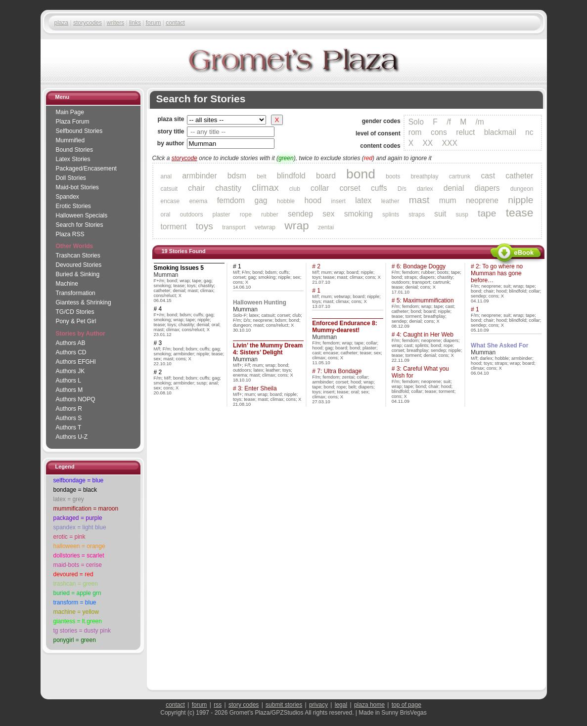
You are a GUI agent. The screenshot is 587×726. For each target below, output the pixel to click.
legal (341, 704)
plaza (61, 22)
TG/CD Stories (75, 311)
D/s (402, 188)
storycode (184, 158)
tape (487, 213)
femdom (231, 200)
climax (265, 187)
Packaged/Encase (86, 168)
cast (488, 175)
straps (416, 214)
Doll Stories (71, 177)
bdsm (236, 175)
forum (153, 22)
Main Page (70, 112)
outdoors (191, 214)
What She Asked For (499, 345)
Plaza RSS (70, 234)
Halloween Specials (82, 215)
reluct (465, 132)
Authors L (68, 380)
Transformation (75, 293)
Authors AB (71, 343)
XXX (449, 143)
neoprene (482, 200)
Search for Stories (79, 224)
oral (166, 214)
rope (246, 214)
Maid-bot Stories (77, 187)
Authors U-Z (72, 436)
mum (447, 200)
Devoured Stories (79, 264)
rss (218, 704)
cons (439, 132)
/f (449, 122)
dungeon (522, 188)
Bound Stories (74, 149)
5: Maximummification (425, 300)
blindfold (291, 175)
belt (261, 176)
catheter (519, 175)
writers (115, 22)
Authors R (69, 408)
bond (360, 174)
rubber (269, 214)
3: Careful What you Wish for (420, 372)
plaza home (369, 704)
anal (166, 176)
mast (419, 200)
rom (415, 132)
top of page (406, 704)
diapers (487, 188)
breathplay (425, 176)
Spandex (67, 196)
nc (529, 132)
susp (462, 214)
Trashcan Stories (78, 255)
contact (175, 22)
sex (328, 214)
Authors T (69, 427)
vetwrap (265, 227)
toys (204, 226)
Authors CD (71, 352)
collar (320, 188)
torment (174, 226)
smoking (358, 214)
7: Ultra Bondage (339, 371)
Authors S (69, 418)
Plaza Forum (73, 121)
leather (390, 201)
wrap (296, 225)
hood (312, 200)
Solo (416, 122)
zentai (326, 227)
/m (479, 122)
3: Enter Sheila (257, 388)
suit (440, 214)
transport (233, 227)
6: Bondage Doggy (421, 266)
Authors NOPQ (75, 399)
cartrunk (459, 176)
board (326, 175)
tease (520, 212)
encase (170, 201)
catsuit (169, 188)
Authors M (69, 389)
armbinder (199, 175)
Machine (67, 283)
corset (349, 188)
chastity (228, 188)
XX (427, 143)
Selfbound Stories (79, 131)
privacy (318, 704)
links (135, 22)
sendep (300, 214)
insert (338, 201)
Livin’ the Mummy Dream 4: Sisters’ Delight (268, 349)
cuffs (379, 188)
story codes (243, 704)
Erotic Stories (73, 206)
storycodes (87, 22)
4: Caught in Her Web (425, 334)
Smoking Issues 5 (179, 267)
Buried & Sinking (78, 274)
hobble (286, 201)
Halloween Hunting (259, 302)
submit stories (284, 704)
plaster (221, 214)
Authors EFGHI (76, 361)
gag (261, 200)
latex (363, 200)
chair (196, 188)
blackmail (500, 132)
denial (454, 188)
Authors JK (70, 371)
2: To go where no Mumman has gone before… (497, 273)
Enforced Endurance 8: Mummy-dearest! (344, 327)
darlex (425, 188)
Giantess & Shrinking (83, 302)
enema (198, 201)
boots (393, 176)
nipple (520, 200)
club (294, 188)
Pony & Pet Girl (76, 321)
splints (390, 214)
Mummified (70, 140)
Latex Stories (73, 159)
